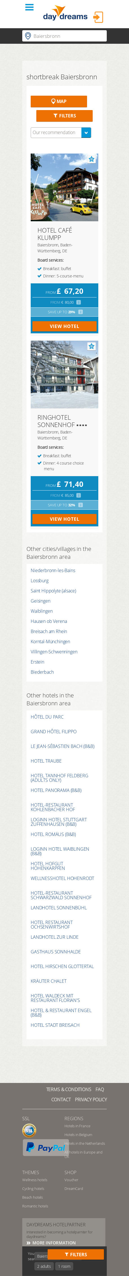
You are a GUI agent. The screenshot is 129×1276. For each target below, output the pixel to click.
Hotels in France (77, 1125)
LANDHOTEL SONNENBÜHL (59, 908)
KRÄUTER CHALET (48, 981)
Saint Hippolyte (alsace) (53, 590)
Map (58, 101)
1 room (64, 1266)
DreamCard (73, 1188)
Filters (64, 116)
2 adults (44, 1266)
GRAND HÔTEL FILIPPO (54, 732)
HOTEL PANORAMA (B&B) (56, 790)
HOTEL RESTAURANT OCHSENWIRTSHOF (51, 924)
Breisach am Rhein (49, 631)
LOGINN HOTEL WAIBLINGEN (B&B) (60, 851)
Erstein (37, 662)
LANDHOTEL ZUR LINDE (55, 937)
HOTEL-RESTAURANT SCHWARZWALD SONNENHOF (61, 895)
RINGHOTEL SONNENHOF (56, 421)
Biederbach (42, 672)
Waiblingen (41, 611)
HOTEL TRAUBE (46, 761)
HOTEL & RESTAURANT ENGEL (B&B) (61, 1012)
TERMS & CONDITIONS (68, 1089)
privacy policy (91, 1099)
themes (30, 1172)
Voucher (71, 1179)
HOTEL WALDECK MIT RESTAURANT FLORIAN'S (55, 998)
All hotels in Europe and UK (83, 1154)
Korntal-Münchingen (50, 641)
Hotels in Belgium (78, 1134)
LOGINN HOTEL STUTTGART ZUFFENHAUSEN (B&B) (58, 821)
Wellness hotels (34, 1179)
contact (61, 1099)
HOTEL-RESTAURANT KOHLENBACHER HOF (53, 807)
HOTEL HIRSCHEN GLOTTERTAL (62, 966)
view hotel (64, 326)
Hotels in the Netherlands (84, 1143)
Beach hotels (32, 1197)
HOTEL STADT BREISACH (55, 1025)
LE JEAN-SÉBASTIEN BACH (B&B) (62, 746)
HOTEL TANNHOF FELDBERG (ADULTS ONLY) (59, 777)
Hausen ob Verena (49, 621)
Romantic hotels (35, 1206)
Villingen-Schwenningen (54, 651)
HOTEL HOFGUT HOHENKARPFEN (48, 865)
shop (70, 1172)
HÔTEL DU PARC (47, 717)
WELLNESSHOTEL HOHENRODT (62, 878)
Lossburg (39, 580)
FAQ (99, 1089)
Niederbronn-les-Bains (53, 570)
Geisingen (40, 601)
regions (73, 1118)
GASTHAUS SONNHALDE (56, 952)
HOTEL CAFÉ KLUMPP (54, 234)
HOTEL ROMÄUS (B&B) (53, 834)
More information (53, 1243)
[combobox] (61, 132)
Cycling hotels (33, 1188)
